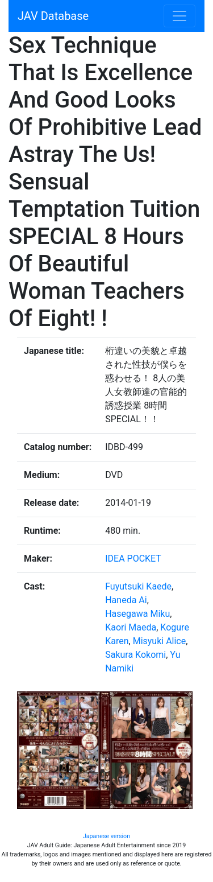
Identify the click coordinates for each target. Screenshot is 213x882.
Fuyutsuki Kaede (138, 586)
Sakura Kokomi (135, 654)
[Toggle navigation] (179, 16)
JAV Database (53, 16)
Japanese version (106, 836)
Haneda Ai (126, 600)
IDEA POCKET (133, 558)
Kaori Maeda (130, 627)
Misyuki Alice (159, 641)
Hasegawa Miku (137, 613)
